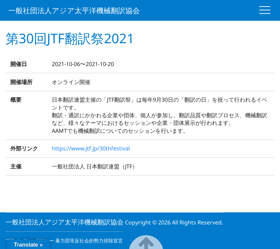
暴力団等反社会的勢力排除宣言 (89, 240)
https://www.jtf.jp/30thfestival (91, 148)
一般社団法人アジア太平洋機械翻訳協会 (74, 10)
